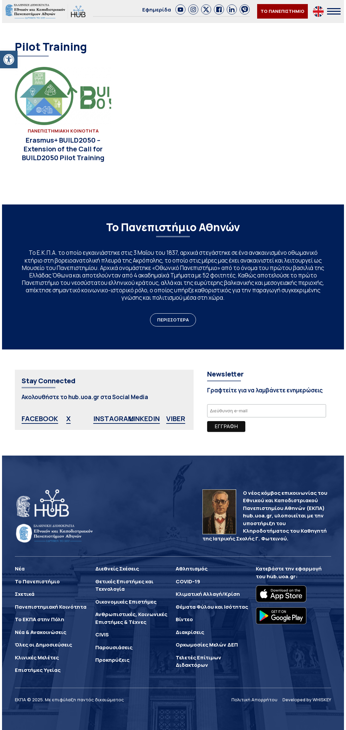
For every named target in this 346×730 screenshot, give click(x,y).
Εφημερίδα (156, 9)
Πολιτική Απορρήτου (254, 700)
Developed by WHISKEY (306, 700)
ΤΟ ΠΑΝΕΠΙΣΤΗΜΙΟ (282, 11)
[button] (9, 59)
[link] (180, 9)
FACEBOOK (40, 418)
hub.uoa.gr (281, 576)
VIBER (175, 418)
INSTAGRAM (113, 418)
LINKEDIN (144, 418)
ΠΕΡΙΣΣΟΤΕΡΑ (173, 320)
